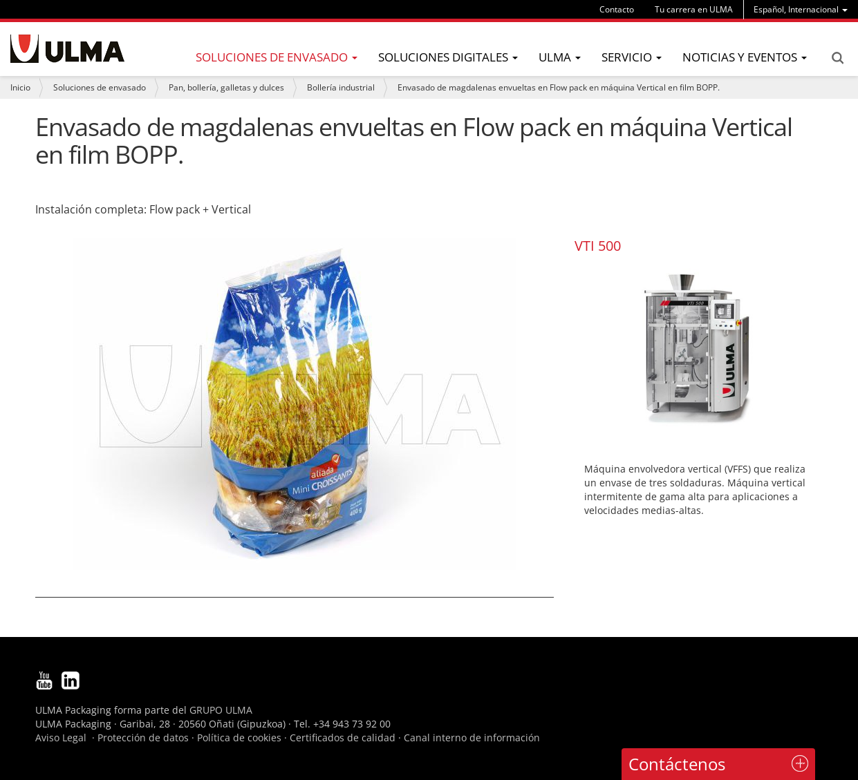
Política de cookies (239, 737)
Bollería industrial (341, 87)
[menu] (801, 9)
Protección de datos (143, 737)
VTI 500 (598, 245)
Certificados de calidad (342, 737)
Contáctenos (676, 763)
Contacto (616, 9)
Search (837, 58)
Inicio (20, 87)
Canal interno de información (472, 737)
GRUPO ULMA (220, 709)
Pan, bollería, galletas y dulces (226, 87)
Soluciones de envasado (99, 87)
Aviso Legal (60, 737)
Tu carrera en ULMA (694, 9)
